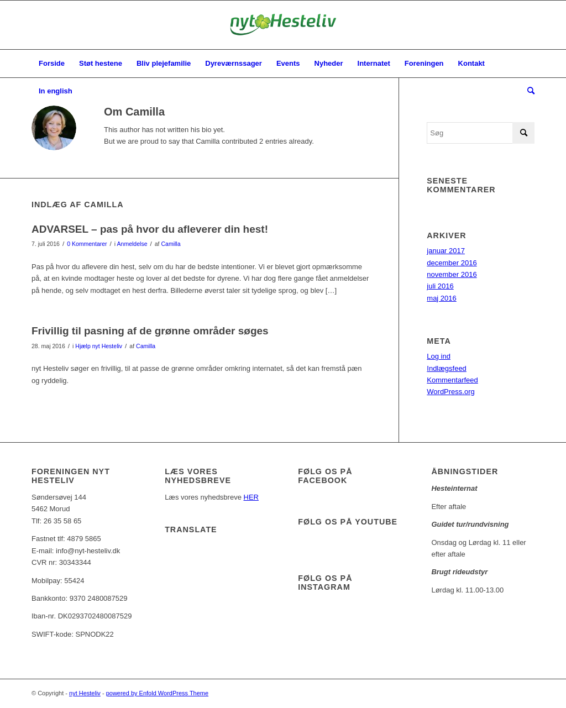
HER (251, 497)
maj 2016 (441, 298)
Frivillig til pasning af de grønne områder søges (150, 331)
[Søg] (527, 91)
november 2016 (451, 274)
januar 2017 (446, 251)
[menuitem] (52, 63)
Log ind (438, 356)
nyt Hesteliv (85, 693)
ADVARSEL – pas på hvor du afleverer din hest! (150, 229)
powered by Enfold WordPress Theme (157, 693)
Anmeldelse (132, 243)
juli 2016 (440, 286)
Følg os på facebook (325, 476)
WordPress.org (450, 391)
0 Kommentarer (87, 243)
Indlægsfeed (447, 368)
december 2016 (451, 263)
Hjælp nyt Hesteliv (98, 346)
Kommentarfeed (452, 380)
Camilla (170, 243)
